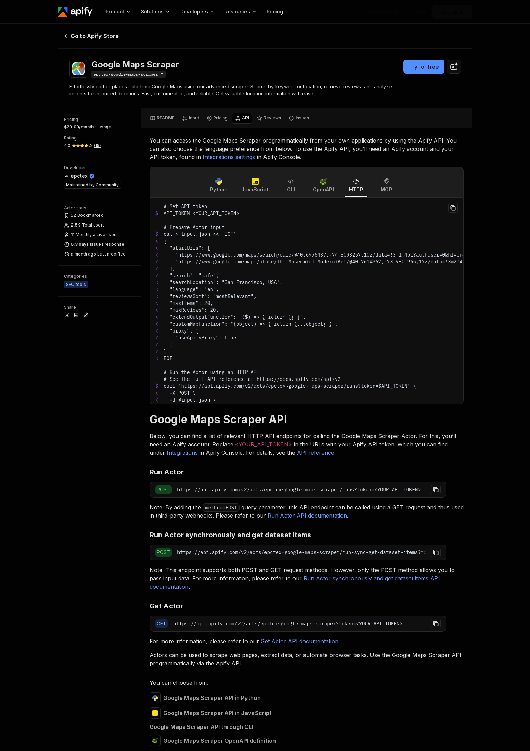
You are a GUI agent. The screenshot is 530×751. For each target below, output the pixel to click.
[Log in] (418, 12)
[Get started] (452, 12)
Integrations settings (229, 157)
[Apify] (75, 12)
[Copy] (128, 74)
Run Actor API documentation (307, 515)
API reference (315, 452)
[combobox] (454, 67)
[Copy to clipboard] (453, 208)
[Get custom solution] (384, 12)
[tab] (162, 118)
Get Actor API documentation (299, 641)
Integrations (182, 452)
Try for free (424, 66)
